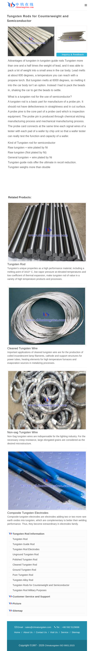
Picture (15, 603)
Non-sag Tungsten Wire (22, 432)
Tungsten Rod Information (26, 533)
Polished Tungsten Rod (25, 559)
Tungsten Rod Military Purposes (29, 590)
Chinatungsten (52, 645)
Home (17, 632)
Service (64, 632)
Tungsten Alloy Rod (23, 580)
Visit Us (54, 632)
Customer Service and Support (29, 596)
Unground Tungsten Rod (26, 554)
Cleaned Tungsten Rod (25, 564)
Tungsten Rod (16, 264)
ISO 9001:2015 (67, 645)
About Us (28, 632)
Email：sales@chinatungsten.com (33, 627)
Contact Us (41, 632)
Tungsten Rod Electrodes (26, 549)
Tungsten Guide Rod (24, 544)
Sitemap (15, 610)
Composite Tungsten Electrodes (27, 512)
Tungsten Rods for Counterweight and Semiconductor (41, 585)
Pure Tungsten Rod (23, 575)
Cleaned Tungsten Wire (22, 348)
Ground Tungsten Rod (24, 569)
